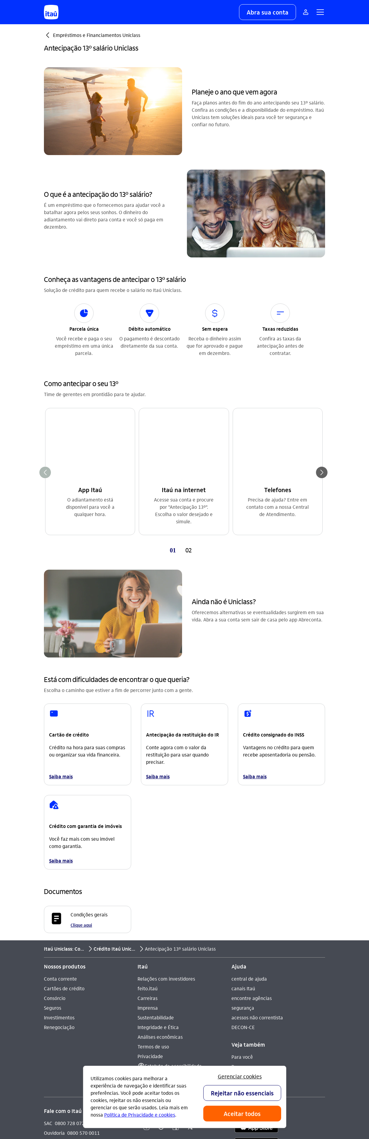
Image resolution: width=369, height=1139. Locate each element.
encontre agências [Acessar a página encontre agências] (251, 850)
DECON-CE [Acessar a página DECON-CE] (243, 879)
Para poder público (251, 928)
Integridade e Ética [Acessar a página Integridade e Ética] (158, 879)
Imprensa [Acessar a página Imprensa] (148, 860)
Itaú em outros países (72, 1015)
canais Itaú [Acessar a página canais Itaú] (243, 841)
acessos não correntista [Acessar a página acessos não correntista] (257, 870)
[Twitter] (190, 980)
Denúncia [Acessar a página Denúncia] (54, 995)
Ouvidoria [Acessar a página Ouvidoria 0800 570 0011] (54, 985)
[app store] (256, 979)
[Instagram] (146, 980)
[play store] (256, 997)
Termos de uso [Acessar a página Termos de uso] (153, 899)
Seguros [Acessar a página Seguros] (52, 860)
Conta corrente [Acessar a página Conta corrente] (60, 831)
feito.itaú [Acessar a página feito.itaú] (148, 841)
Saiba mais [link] (61, 629)
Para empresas (247, 919)
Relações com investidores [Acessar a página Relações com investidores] (166, 831)
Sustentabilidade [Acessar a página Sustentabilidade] (156, 870)
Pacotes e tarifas (249, 938)
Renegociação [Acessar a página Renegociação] (59, 879)
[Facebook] (175, 980)
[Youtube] (161, 980)
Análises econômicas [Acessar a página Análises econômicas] (160, 889)
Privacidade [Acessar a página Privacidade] (150, 909)
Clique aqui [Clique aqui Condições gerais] (81, 777)
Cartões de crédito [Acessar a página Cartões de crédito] (64, 841)
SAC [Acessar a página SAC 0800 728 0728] (48, 975)
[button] (267, 12)
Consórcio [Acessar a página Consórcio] (54, 850)
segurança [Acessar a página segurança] (242, 860)
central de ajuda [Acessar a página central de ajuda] (249, 831)
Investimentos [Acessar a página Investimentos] (59, 870)
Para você (242, 909)
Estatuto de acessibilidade (173, 918)
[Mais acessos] (305, 12)
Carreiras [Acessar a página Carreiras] (148, 850)
